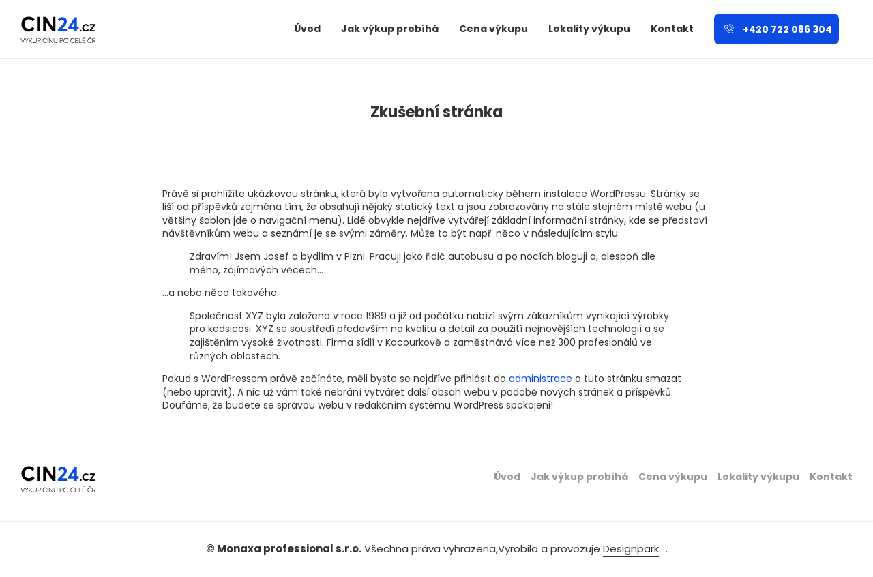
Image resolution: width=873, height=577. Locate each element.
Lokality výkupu (589, 28)
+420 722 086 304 (778, 29)
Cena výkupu (493, 28)
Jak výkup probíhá (390, 28)
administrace (540, 378)
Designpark (631, 549)
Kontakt (672, 28)
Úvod (307, 28)
